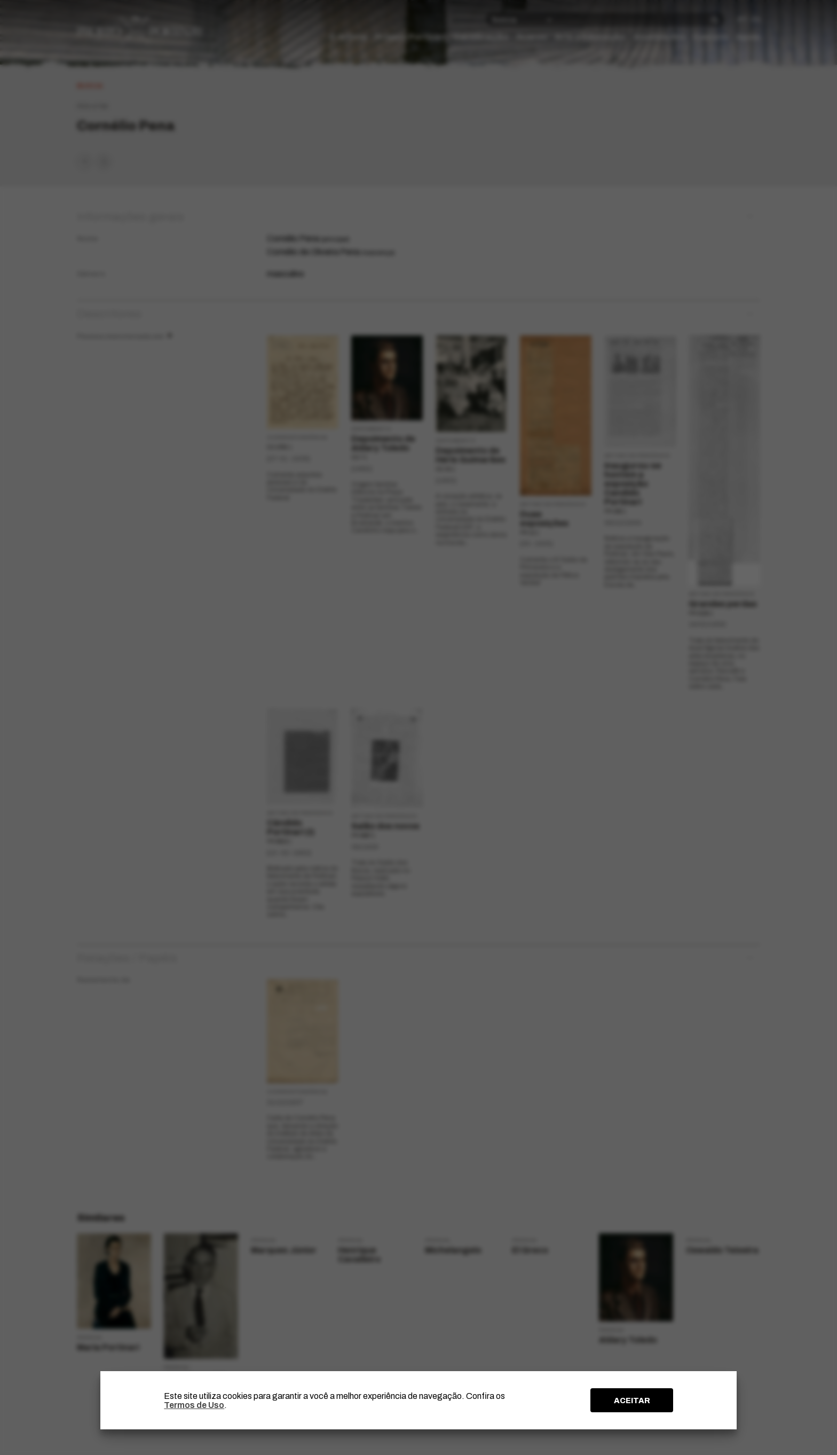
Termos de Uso (194, 1405)
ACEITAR (632, 1400)
